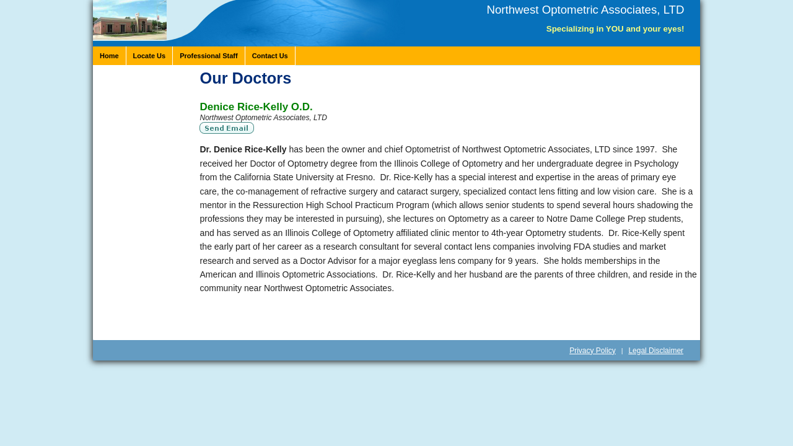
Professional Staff (209, 55)
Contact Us (270, 55)
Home (109, 55)
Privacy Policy (592, 350)
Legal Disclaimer (655, 350)
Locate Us (149, 55)
